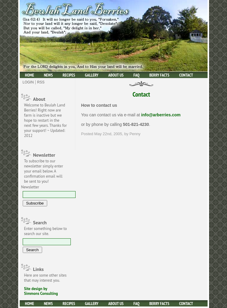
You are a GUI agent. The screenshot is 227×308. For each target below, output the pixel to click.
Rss (41, 82)
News (48, 75)
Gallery (91, 75)
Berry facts (159, 75)
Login (28, 82)
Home (29, 75)
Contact (186, 75)
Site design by (35, 288)
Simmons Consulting (41, 293)
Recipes (69, 75)
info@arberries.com (161, 114)
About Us (116, 75)
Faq (136, 75)
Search (40, 222)
